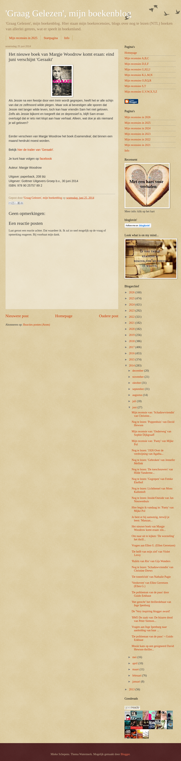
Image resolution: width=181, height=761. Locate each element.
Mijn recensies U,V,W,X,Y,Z (141, 91)
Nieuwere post (16, 316)
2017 (132, 347)
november (138, 376)
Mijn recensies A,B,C (137, 58)
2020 (132, 329)
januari (136, 681)
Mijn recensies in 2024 (138, 128)
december (138, 370)
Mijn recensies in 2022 (138, 139)
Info (66, 38)
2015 (132, 359)
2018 (132, 341)
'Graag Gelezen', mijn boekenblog (68, 13)
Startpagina (51, 38)
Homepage (63, 316)
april (135, 663)
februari (137, 675)
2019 (132, 335)
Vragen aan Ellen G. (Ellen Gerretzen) (153, 545)
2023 (132, 310)
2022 (132, 316)
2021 (132, 322)
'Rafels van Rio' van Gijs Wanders (151, 561)
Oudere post (108, 316)
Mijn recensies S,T (135, 86)
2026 (132, 292)
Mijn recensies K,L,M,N (138, 75)
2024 (132, 304)
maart (136, 669)
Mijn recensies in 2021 (138, 145)
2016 (132, 353)
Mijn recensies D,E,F (137, 63)
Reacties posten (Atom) (36, 324)
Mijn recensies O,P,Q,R (138, 80)
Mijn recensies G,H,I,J (137, 69)
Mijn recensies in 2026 (138, 117)
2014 (132, 365)
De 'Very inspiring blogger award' (151, 611)
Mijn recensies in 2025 (23, 38)
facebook (46, 158)
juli (134, 401)
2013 (132, 689)
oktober (137, 382)
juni (135, 407)
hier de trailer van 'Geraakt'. (35, 149)
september (138, 389)
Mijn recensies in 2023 (138, 133)
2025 (132, 298)
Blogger (125, 754)
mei (134, 657)
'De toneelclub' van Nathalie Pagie (151, 576)
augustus (137, 395)
